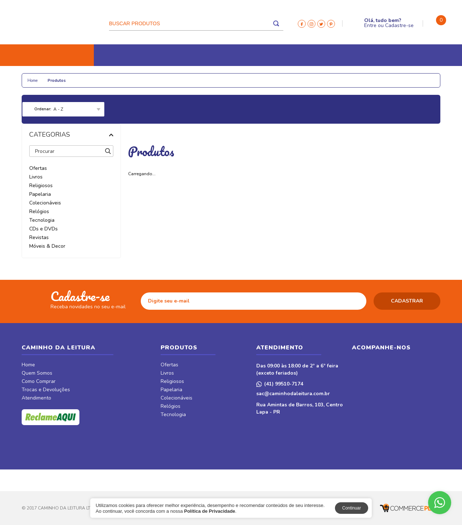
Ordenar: (42, 109)
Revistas (295, 76)
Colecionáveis (144, 76)
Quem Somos (37, 373)
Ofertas (169, 365)
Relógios (184, 76)
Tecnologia (221, 76)
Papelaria (104, 76)
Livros (35, 76)
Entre (370, 25)
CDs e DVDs (260, 76)
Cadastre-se (399, 25)
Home (28, 365)
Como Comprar (39, 382)
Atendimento (36, 398)
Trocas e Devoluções (46, 390)
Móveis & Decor (351, 76)
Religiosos (68, 76)
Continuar (351, 508)
